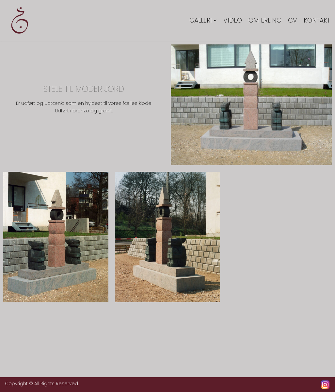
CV (292, 21)
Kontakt (317, 21)
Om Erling (264, 21)
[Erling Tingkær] (19, 20)
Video (232, 21)
